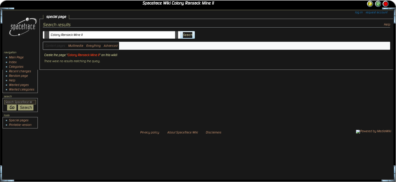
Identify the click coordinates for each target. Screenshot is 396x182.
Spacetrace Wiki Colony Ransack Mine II (178, 3)
